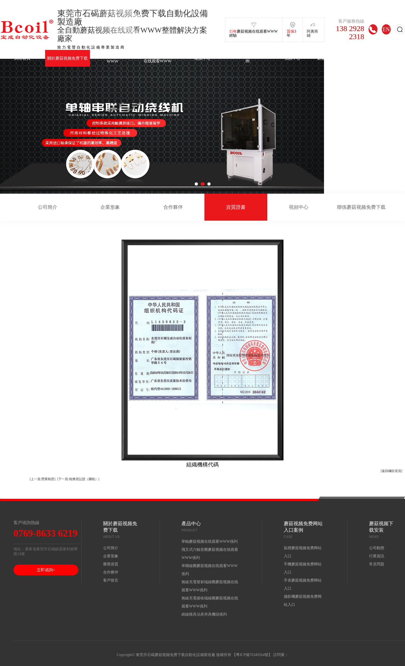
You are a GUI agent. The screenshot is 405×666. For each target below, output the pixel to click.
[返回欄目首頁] (391, 471)
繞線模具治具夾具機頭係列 (204, 614)
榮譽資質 (110, 564)
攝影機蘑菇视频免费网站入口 (303, 601)
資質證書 (235, 207)
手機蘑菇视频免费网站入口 (303, 568)
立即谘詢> (46, 570)
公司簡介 (47, 207)
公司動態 (376, 548)
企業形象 (110, 207)
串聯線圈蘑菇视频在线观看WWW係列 (209, 570)
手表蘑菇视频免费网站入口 (303, 584)
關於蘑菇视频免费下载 (67, 58)
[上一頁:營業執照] (42, 479)
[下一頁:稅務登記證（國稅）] (78, 479)
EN (386, 29)
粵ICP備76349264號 (252, 655)
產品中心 (202, 58)
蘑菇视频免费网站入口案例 (247, 58)
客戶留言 (110, 580)
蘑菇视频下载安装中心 (337, 58)
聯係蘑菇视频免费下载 (361, 207)
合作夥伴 (173, 207)
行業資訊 (376, 556)
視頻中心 (292, 58)
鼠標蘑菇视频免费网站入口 (303, 552)
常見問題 (376, 564)
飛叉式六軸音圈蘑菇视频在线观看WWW (157, 58)
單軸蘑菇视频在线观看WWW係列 (209, 541)
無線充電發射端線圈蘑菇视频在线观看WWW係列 (209, 586)
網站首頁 (22, 58)
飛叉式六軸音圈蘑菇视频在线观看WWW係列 (209, 554)
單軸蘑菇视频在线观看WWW (112, 58)
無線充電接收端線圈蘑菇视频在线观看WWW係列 (209, 602)
